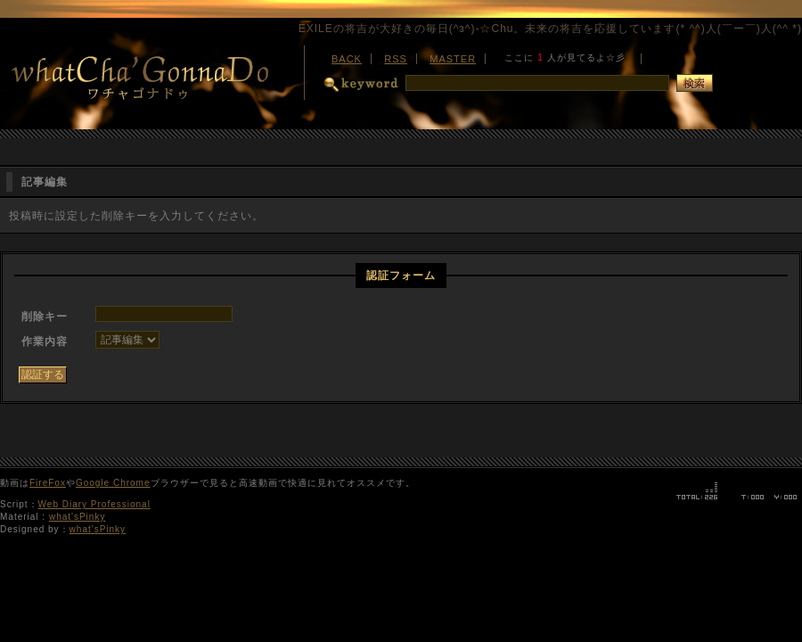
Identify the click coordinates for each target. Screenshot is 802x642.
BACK (346, 59)
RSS (395, 59)
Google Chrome (113, 483)
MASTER (453, 59)
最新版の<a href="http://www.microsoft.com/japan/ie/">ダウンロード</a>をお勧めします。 (565, 56)
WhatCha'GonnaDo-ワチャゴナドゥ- (151, 76)
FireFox (47, 483)
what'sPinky (77, 517)
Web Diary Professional (94, 504)
